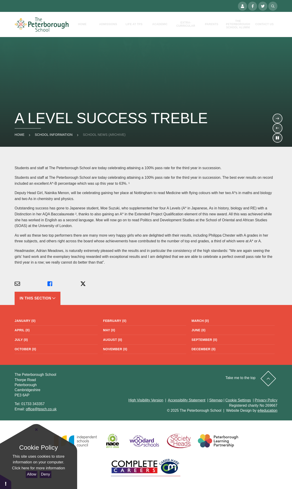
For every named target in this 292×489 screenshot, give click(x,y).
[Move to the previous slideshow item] (277, 128)
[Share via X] (96, 283)
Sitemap (216, 400)
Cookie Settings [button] (238, 400)
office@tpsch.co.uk (41, 409)
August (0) (112, 340)
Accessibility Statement (187, 400)
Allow (31, 474)
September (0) (204, 340)
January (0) (25, 321)
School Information (54, 134)
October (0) (25, 349)
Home (19, 134)
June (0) (199, 330)
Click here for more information (38, 468)
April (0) (22, 330)
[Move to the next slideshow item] (277, 118)
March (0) (200, 321)
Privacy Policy (266, 400)
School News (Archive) (104, 134)
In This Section (37, 298)
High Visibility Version (145, 400)
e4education (267, 410)
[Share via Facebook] (63, 283)
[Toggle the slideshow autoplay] (277, 138)
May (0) (109, 330)
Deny (45, 474)
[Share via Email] (31, 283)
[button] (5, 481)
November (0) (115, 349)
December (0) (204, 349)
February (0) (114, 321)
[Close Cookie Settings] (36, 429)
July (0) (21, 340)
